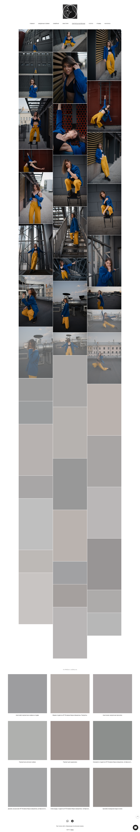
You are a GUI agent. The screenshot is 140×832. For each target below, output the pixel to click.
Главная (32, 23)
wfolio (72, 831)
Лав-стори (65, 23)
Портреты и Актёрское (78, 23)
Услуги (91, 23)
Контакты (107, 23)
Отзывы (99, 23)
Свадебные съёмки (43, 23)
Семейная (56, 23)
